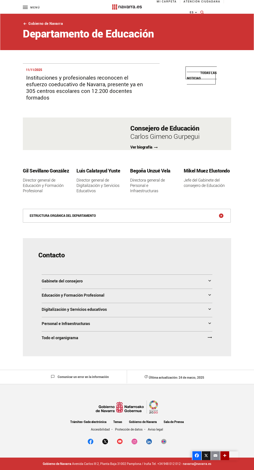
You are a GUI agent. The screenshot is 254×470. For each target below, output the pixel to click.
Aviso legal (155, 429)
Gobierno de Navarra (43, 23)
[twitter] (105, 441)
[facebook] (90, 441)
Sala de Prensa (174, 422)
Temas (117, 422)
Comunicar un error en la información (80, 377)
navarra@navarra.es (197, 464)
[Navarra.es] (126, 5)
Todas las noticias (202, 75)
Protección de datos (129, 429)
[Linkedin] (149, 441)
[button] (127, 281)
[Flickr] (163, 441)
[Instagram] (134, 441)
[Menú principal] (31, 7)
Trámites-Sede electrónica (88, 422)
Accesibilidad (100, 429)
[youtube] (120, 441)
